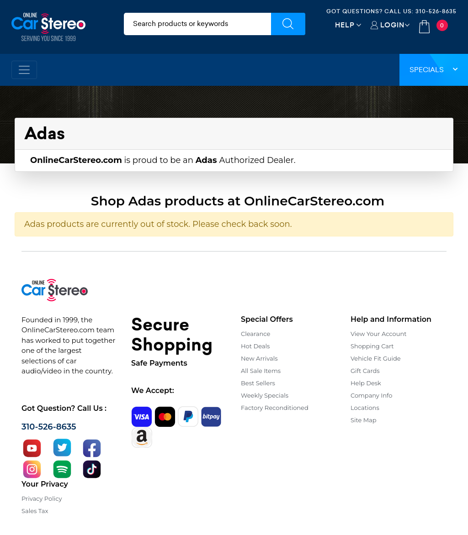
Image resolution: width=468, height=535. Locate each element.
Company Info (371, 395)
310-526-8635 (436, 11)
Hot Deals (255, 346)
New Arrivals (259, 358)
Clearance (255, 333)
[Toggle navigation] (24, 70)
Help (345, 25)
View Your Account (379, 333)
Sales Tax (34, 510)
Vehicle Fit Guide (376, 358)
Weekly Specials (264, 395)
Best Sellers (258, 383)
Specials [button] (434, 69)
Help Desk (366, 383)
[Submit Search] (288, 24)
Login (392, 25)
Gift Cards (365, 370)
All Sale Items (261, 370)
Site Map (364, 420)
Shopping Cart (372, 346)
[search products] (197, 24)
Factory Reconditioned (274, 407)
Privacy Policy (41, 498)
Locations (365, 407)
